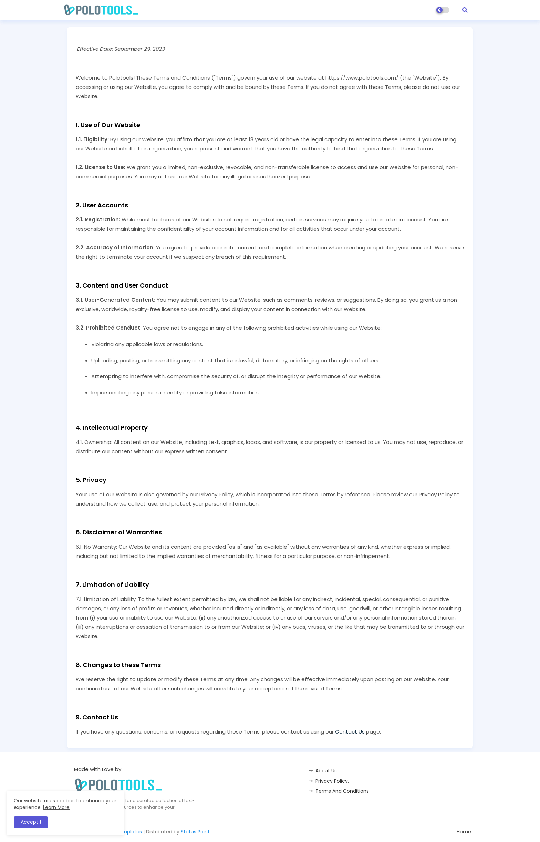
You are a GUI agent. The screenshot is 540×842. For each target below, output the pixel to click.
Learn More (56, 807)
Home (464, 831)
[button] (465, 10)
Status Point (195, 831)
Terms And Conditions (342, 791)
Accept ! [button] (31, 822)
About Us (326, 770)
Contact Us (350, 731)
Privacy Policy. (332, 781)
